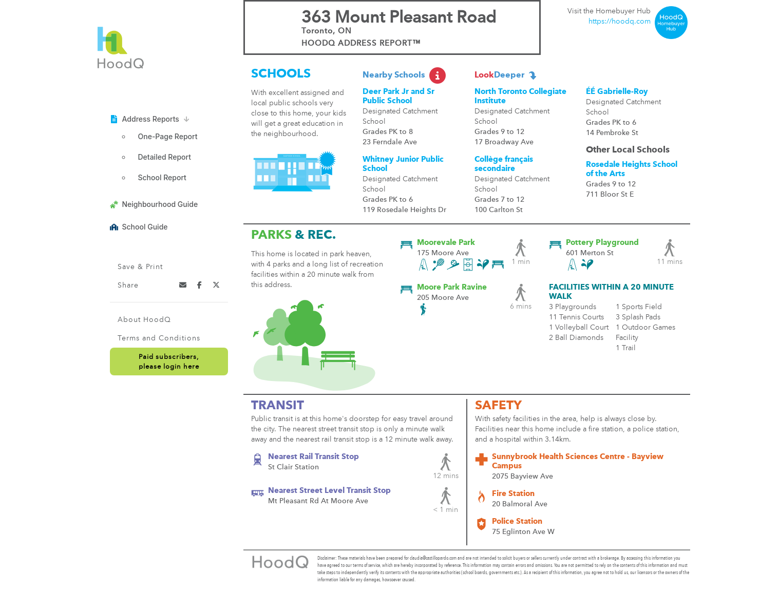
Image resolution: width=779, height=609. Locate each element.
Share (128, 285)
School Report (162, 177)
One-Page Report (168, 136)
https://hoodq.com (619, 21)
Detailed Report (164, 157)
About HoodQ (144, 319)
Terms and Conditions (159, 338)
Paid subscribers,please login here (169, 362)
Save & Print (140, 267)
